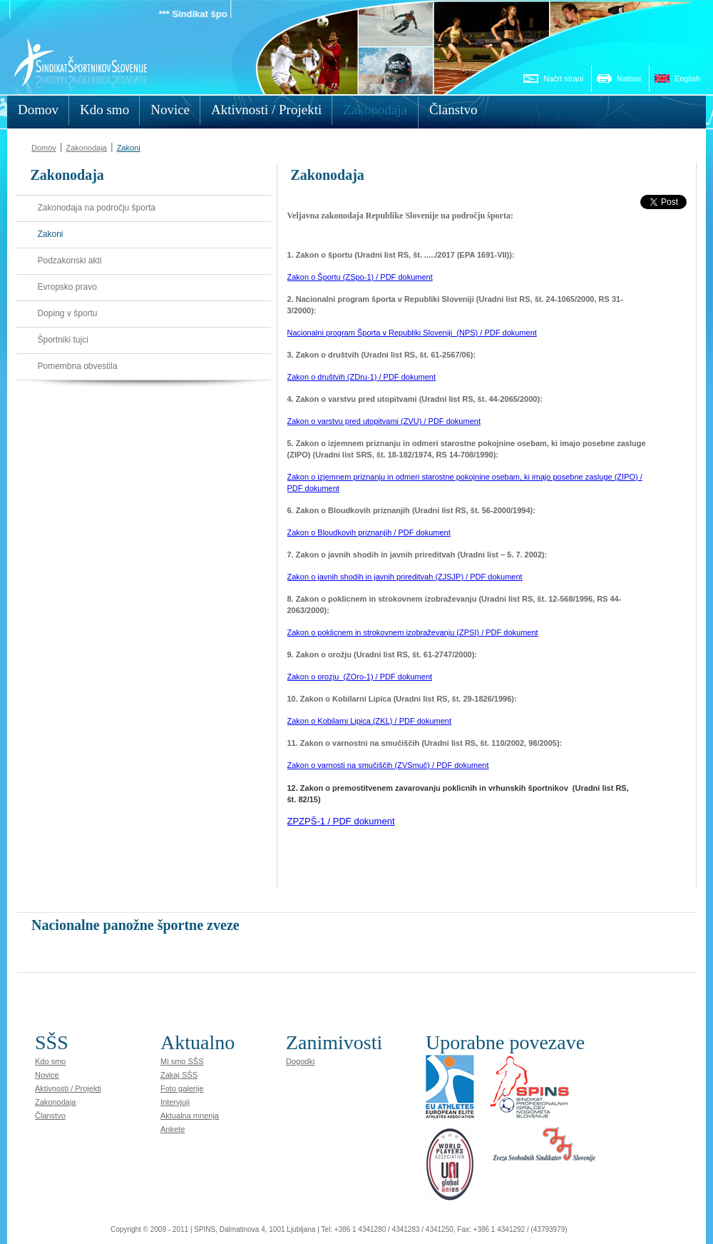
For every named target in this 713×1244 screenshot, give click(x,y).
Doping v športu (68, 313)
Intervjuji (175, 1102)
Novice (47, 1075)
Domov (43, 147)
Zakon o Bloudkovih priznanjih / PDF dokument (369, 532)
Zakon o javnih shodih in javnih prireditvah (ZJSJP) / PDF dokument (405, 576)
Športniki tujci (63, 340)
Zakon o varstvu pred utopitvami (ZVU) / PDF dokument (384, 421)
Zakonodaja (86, 147)
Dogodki (300, 1061)
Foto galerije (182, 1088)
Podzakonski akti (70, 261)
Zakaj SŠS (179, 1075)
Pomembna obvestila (78, 366)
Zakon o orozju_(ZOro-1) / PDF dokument (360, 676)
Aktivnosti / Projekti (68, 1088)
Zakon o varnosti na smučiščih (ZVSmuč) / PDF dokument (388, 765)
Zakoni (128, 147)
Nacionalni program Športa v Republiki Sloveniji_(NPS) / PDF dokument (412, 332)
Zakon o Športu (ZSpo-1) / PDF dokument (360, 277)
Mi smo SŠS (182, 1061)
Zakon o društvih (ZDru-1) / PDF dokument (361, 377)
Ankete (172, 1129)
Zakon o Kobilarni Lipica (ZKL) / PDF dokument (369, 721)
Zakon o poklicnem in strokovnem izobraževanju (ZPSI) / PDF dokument (412, 632)
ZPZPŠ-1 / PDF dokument (341, 821)
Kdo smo (50, 1061)
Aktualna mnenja (189, 1115)
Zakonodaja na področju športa (96, 208)
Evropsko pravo (67, 287)
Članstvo (50, 1115)
